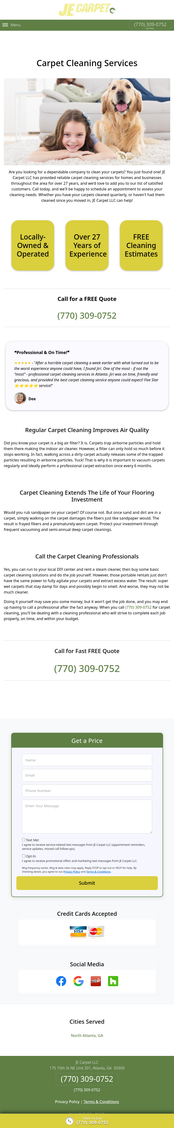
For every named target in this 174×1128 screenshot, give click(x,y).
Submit (87, 875)
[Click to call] (87, 1121)
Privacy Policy (71, 864)
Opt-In (31, 848)
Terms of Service (122, 1112)
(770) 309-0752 (150, 24)
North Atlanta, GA (87, 1028)
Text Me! (32, 832)
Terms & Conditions (98, 864)
